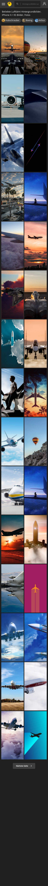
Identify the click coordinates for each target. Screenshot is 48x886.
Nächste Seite (24, 766)
